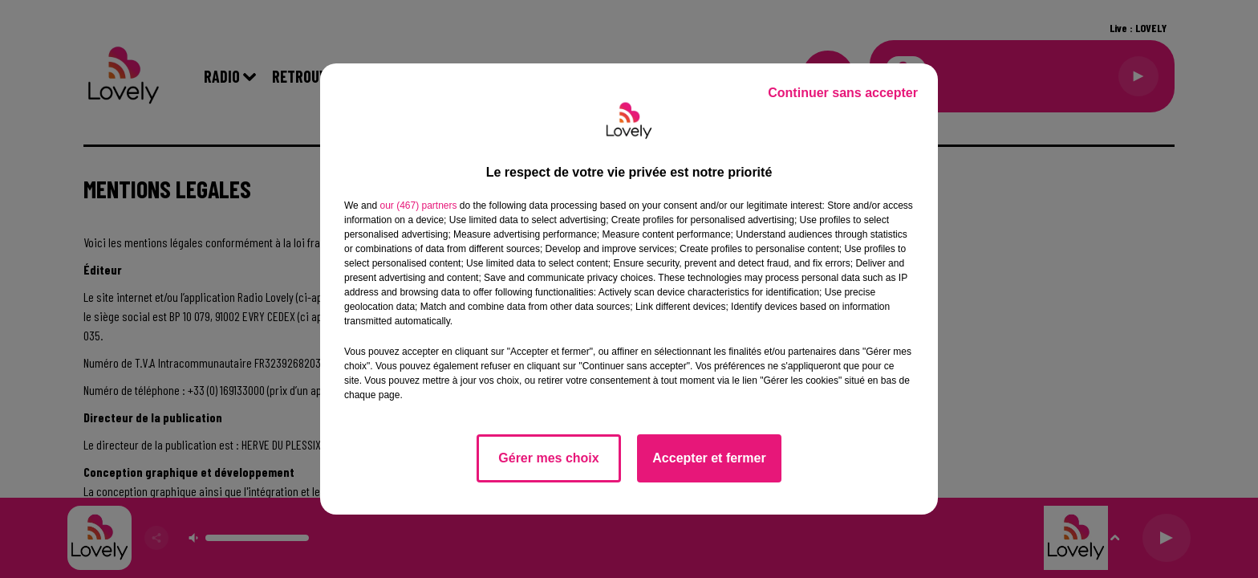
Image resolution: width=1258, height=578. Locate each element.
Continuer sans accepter (843, 93)
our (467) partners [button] (418, 205)
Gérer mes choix (548, 458)
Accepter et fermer (708, 458)
